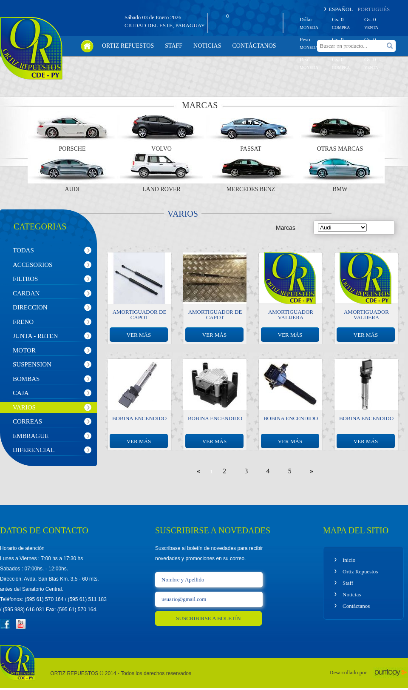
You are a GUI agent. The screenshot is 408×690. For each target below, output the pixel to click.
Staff (348, 583)
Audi (72, 189)
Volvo (161, 149)
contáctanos (254, 46)
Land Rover (161, 189)
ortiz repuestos (128, 46)
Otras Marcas (340, 149)
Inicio (349, 560)
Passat (250, 149)
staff (173, 46)
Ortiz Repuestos (360, 571)
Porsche (72, 149)
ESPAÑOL (341, 9)
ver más (139, 335)
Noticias (352, 594)
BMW (340, 189)
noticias (207, 46)
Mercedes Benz (251, 189)
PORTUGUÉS (373, 9)
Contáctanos (356, 606)
